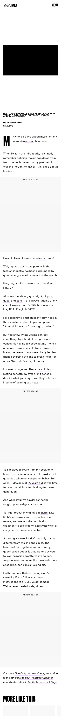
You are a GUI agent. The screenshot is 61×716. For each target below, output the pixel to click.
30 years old (35, 482)
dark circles (44, 369)
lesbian (7, 171)
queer (6, 300)
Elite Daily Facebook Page (42, 682)
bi (45, 296)
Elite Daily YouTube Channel (36, 677)
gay (29, 296)
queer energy (11, 275)
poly (49, 296)
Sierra (44, 512)
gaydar (29, 140)
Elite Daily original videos (29, 673)
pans (19, 300)
